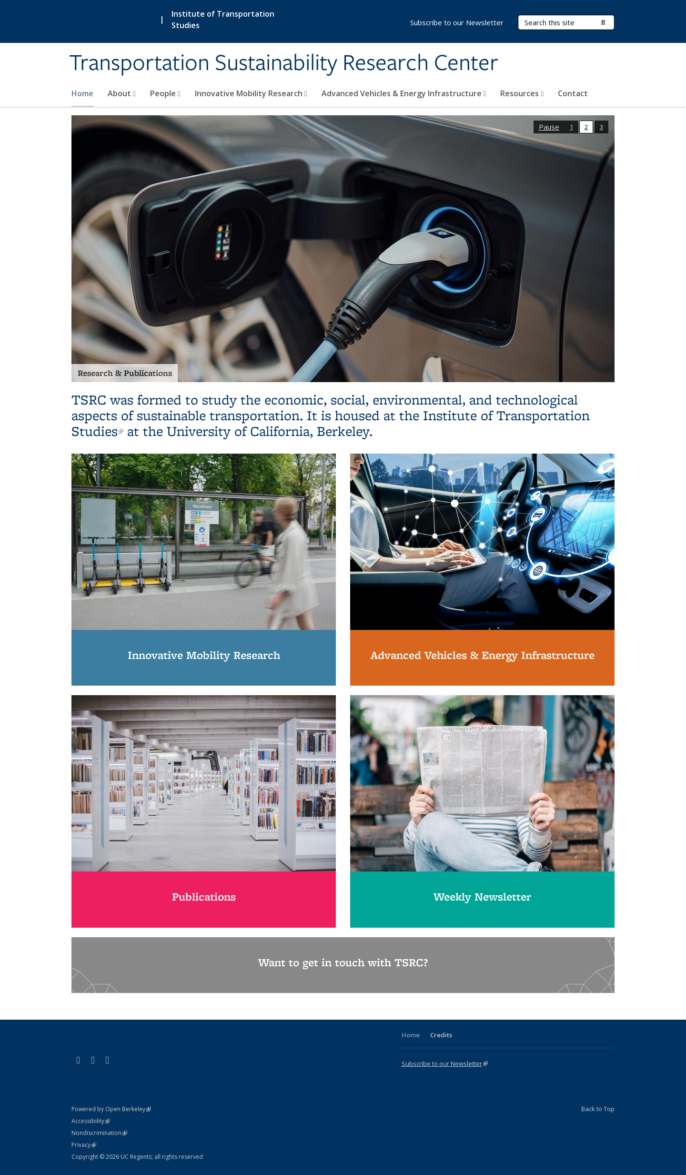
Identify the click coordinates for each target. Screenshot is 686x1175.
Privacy (83, 1145)
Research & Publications (125, 373)
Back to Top (598, 1108)
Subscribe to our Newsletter (457, 22)
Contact (573, 93)
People (165, 93)
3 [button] (601, 126)
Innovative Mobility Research (251, 93)
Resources (522, 93)
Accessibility (90, 1121)
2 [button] (586, 126)
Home (82, 93)
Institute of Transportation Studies (223, 19)
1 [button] (571, 126)
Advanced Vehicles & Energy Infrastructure (404, 93)
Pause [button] (549, 127)
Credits (441, 1035)
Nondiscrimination (99, 1133)
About (122, 93)
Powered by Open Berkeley (111, 1109)
